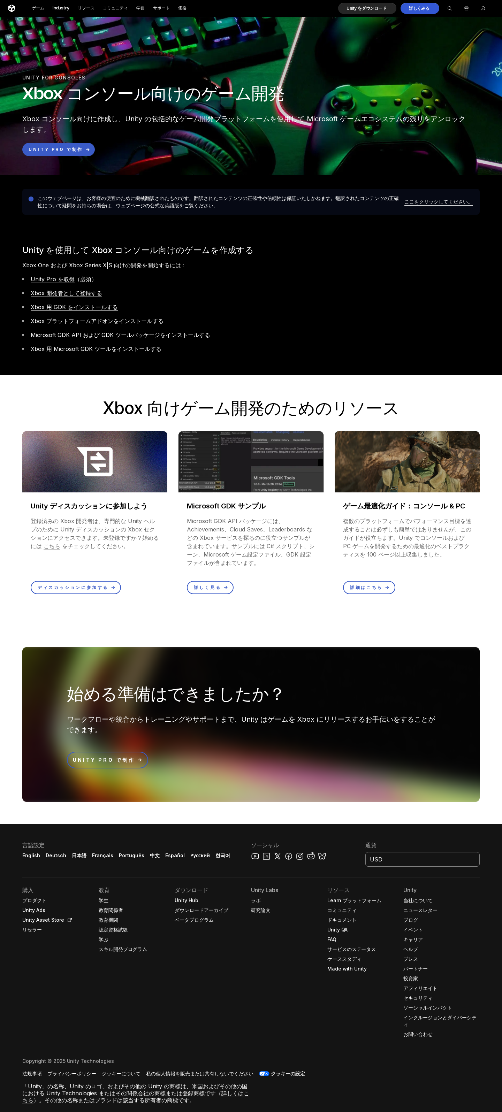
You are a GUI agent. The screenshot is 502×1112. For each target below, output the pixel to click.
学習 (140, 8)
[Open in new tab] (68, 920)
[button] (367, 8)
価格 (182, 8)
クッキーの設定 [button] (288, 1073)
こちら (52, 546)
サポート (161, 8)
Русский (200, 855)
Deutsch (56, 855)
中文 (155, 855)
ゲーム (38, 8)
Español (175, 855)
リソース (86, 8)
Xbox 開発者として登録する (66, 293)
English (31, 855)
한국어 (222, 855)
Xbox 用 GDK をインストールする (74, 307)
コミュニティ (115, 8)
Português (131, 855)
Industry (61, 8)
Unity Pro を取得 (53, 279)
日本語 (79, 855)
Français (103, 855)
